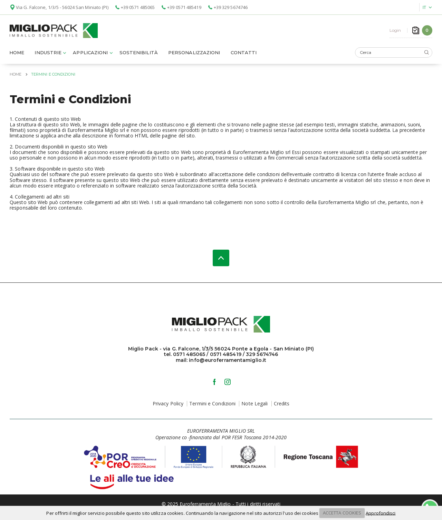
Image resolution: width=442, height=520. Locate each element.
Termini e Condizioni (212, 405)
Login (395, 31)
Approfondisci (380, 513)
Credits (282, 405)
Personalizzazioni (194, 54)
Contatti (244, 54)
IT (424, 7)
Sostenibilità (138, 54)
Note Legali (254, 405)
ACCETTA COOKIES (342, 513)
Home (16, 54)
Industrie (48, 54)
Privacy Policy (168, 405)
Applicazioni (90, 54)
